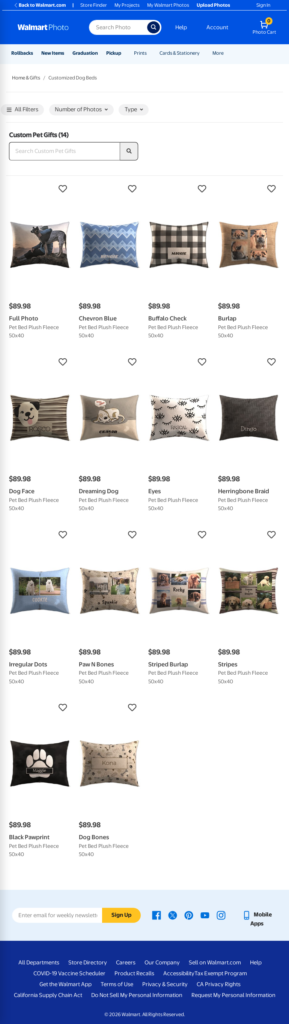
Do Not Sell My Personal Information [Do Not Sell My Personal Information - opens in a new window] (136, 995)
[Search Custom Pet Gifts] (64, 151)
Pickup (113, 53)
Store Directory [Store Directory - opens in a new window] (87, 962)
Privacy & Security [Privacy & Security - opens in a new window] (165, 984)
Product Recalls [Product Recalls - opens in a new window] (134, 973)
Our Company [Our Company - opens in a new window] (162, 962)
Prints (140, 53)
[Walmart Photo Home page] (45, 27)
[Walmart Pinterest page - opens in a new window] (188, 914)
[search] (129, 151)
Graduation (85, 53)
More (218, 53)
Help (181, 27)
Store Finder (93, 5)
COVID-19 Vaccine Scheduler (69, 973)
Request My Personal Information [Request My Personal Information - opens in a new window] (233, 995)
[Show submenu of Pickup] (124, 53)
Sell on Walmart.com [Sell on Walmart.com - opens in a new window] (215, 962)
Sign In (263, 5)
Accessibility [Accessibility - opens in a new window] (178, 973)
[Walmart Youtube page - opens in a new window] (204, 914)
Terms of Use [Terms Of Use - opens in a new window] (117, 984)
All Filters (22, 110)
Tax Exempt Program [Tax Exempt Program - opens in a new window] (220, 973)
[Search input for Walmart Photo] (118, 27)
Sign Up (121, 915)
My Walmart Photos (168, 5)
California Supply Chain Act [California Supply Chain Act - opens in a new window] (48, 995)
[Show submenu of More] (227, 53)
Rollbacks (22, 53)
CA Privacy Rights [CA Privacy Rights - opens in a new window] (219, 984)
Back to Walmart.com (40, 5)
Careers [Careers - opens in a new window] (125, 962)
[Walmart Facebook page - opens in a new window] (156, 914)
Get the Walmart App (65, 984)
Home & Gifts (26, 78)
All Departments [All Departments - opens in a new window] (38, 962)
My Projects (127, 5)
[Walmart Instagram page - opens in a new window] (221, 914)
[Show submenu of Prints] (150, 53)
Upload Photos (213, 5)
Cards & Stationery (180, 53)
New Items (52, 53)
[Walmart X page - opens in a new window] (172, 914)
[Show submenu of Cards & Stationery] (203, 53)
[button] (40, 189)
